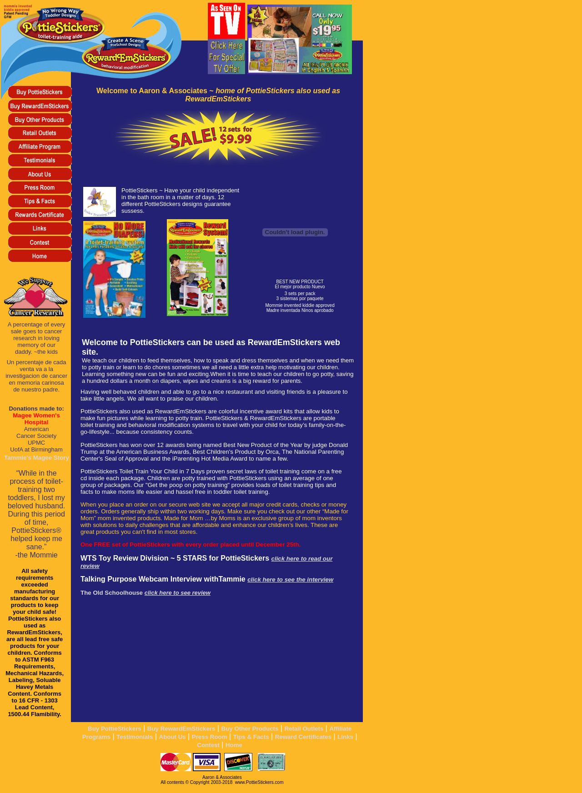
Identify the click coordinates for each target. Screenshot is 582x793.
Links (345, 736)
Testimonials (134, 736)
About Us (172, 736)
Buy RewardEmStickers (181, 728)
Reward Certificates (303, 736)
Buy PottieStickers (114, 728)
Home (234, 745)
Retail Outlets (303, 728)
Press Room (209, 736)
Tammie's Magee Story (36, 457)
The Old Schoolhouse (145, 592)
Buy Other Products (250, 728)
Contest (208, 745)
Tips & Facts (251, 736)
